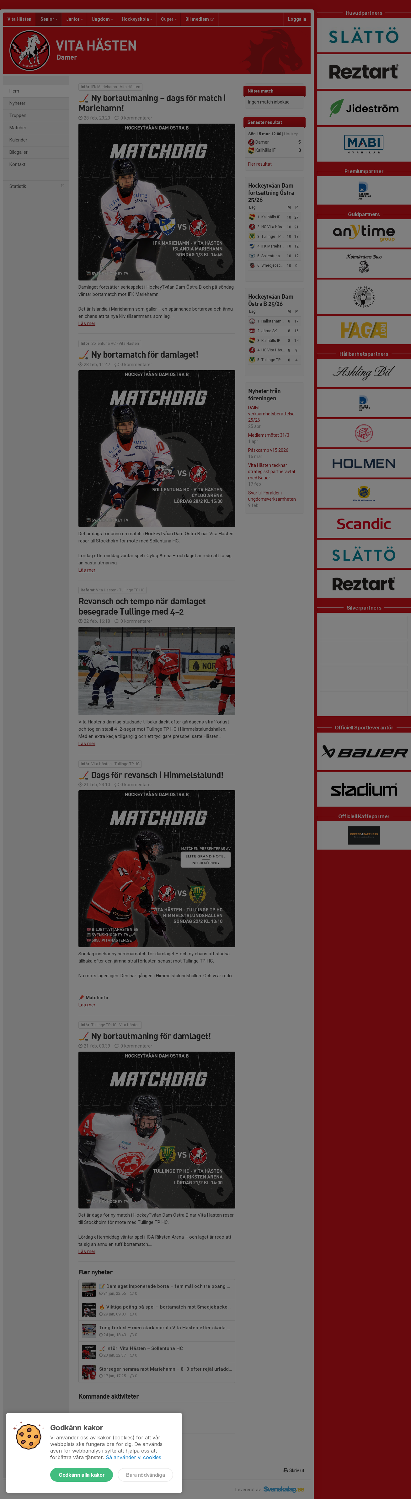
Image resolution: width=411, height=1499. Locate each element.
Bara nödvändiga (145, 1475)
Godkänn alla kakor (81, 1475)
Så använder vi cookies (133, 1457)
